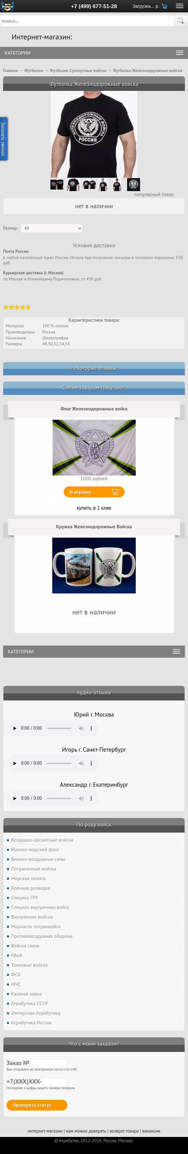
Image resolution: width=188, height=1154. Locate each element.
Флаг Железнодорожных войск (93, 408)
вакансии (151, 1131)
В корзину (81, 492)
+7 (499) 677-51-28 (94, 6)
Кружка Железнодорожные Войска (94, 526)
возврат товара (124, 1131)
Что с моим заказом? (94, 1043)
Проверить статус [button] (32, 1105)
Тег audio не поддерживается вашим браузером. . (52, 728)
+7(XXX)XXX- (36, 1081)
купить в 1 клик (94, 508)
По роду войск (93, 824)
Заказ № (36, 1063)
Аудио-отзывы (94, 692)
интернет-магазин (45, 1131)
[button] (181, 21)
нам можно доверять (86, 1131)
